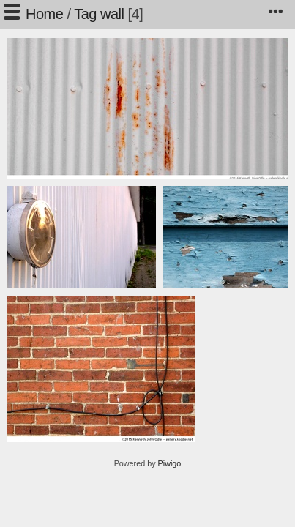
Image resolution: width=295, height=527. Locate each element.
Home (44, 14)
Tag (85, 14)
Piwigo (170, 463)
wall (112, 14)
